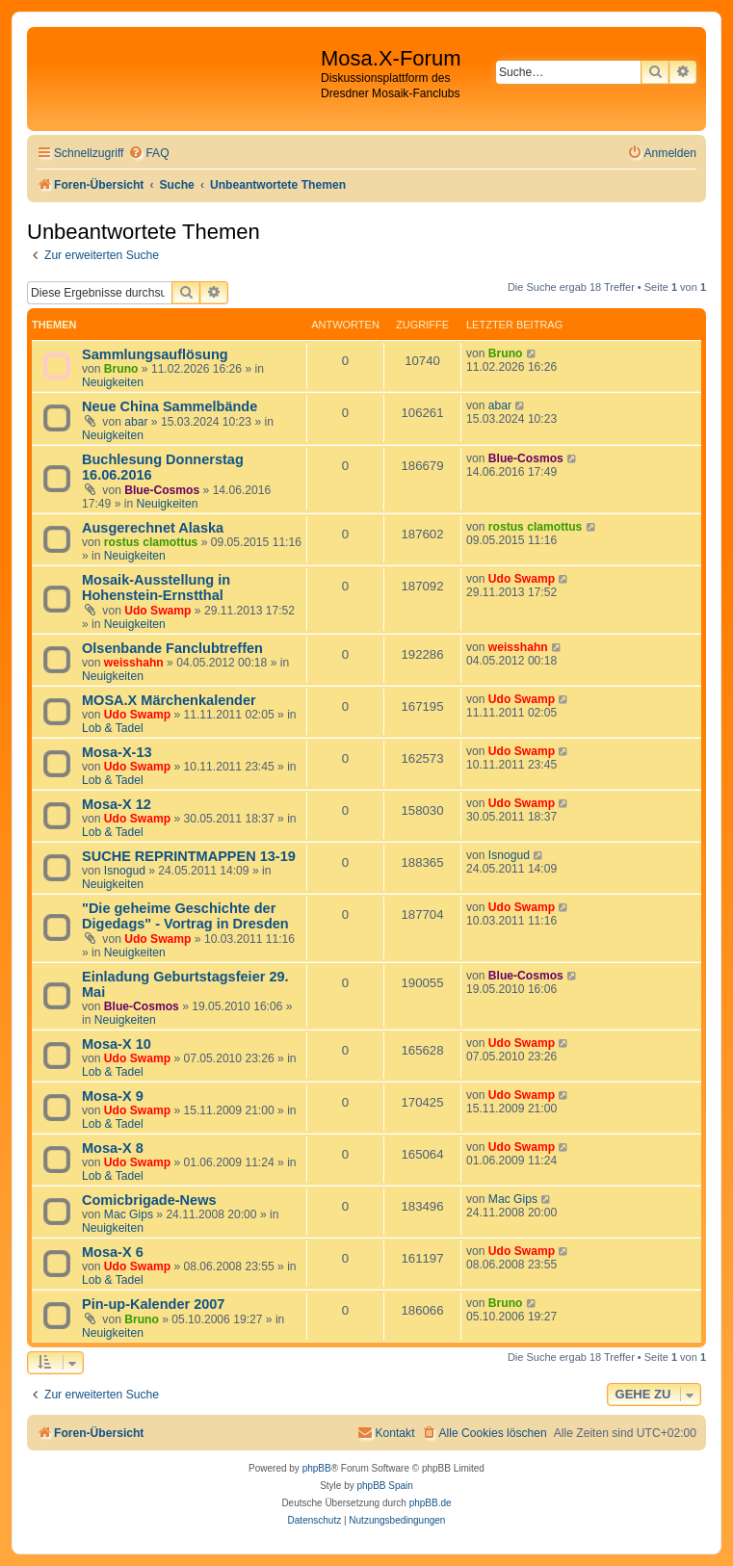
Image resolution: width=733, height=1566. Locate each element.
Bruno (121, 369)
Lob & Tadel (113, 728)
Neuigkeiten (113, 382)
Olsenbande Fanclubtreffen (172, 648)
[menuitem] (148, 154)
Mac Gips (128, 1214)
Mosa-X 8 (113, 1148)
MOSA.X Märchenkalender (169, 700)
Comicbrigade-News (149, 1200)
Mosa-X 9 (113, 1096)
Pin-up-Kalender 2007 (153, 1304)
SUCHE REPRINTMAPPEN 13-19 (189, 856)
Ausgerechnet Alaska (152, 527)
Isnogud (124, 870)
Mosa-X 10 (116, 1044)
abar (135, 422)
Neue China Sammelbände (169, 406)
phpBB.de (430, 1503)
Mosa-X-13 (117, 752)
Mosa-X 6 (113, 1252)
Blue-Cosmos (161, 490)
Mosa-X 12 (116, 804)
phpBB (316, 1468)
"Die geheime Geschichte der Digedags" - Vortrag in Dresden (185, 915)
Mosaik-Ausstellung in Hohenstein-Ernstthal (156, 587)
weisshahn (134, 662)
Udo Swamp (157, 610)
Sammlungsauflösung (155, 354)
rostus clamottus (150, 542)
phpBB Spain (384, 1485)
